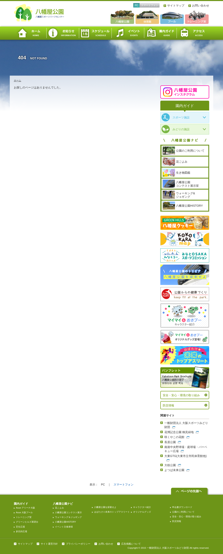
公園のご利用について (183, 512)
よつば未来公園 (174, 470)
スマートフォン (149, 5)
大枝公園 (170, 465)
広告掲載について (131, 543)
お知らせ (62, 33)
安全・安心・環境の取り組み (181, 395)
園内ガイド (160, 33)
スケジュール (95, 33)
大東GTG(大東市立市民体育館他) (185, 456)
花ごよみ (59, 508)
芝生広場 (20, 526)
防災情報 (168, 405)
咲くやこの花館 (174, 437)
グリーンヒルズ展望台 (27, 522)
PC (136, 5)
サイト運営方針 (49, 543)
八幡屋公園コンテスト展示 (68, 512)
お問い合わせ (200, 5)
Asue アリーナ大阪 (25, 508)
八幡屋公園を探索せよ (105, 507)
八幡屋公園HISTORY (65, 522)
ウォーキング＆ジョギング (68, 517)
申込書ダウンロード (182, 507)
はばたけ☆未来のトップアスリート (112, 512)
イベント (128, 33)
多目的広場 (21, 531)
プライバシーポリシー (78, 543)
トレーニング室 (24, 517)
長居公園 (170, 442)
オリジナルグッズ (142, 512)
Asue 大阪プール (24, 512)
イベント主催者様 (64, 526)
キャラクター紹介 (142, 507)
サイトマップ (175, 5)
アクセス (193, 33)
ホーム (30, 33)
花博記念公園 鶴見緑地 (179, 432)
